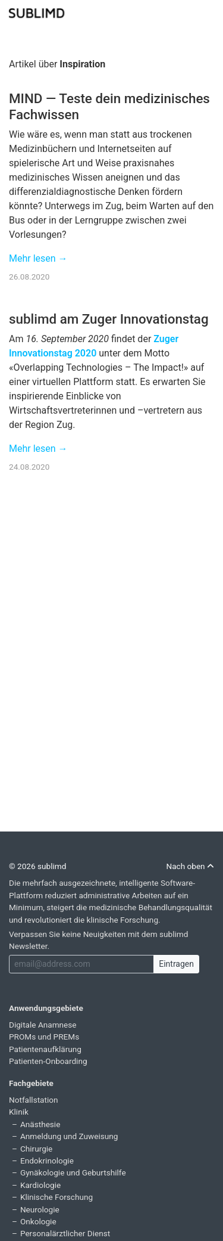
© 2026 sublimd (37, 866)
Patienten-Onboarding (48, 1061)
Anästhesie (40, 1124)
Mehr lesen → (38, 258)
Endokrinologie (47, 1160)
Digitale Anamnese (43, 1024)
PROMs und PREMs (44, 1036)
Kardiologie (40, 1185)
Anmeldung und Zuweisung (69, 1136)
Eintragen (176, 964)
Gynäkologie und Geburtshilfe (73, 1172)
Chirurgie (36, 1148)
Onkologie (38, 1221)
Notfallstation (33, 1100)
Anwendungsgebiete (46, 1008)
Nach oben (190, 866)
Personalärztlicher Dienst (65, 1233)
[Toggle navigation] (206, 12)
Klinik (19, 1111)
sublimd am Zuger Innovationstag (109, 319)
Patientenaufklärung (45, 1049)
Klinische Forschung (56, 1197)
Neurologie (39, 1209)
